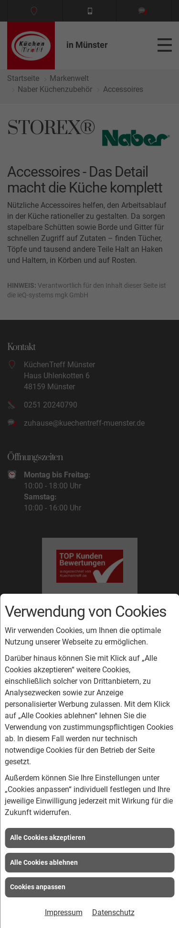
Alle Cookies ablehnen (44, 862)
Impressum (64, 912)
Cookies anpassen (37, 887)
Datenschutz (113, 912)
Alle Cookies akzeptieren (47, 837)
